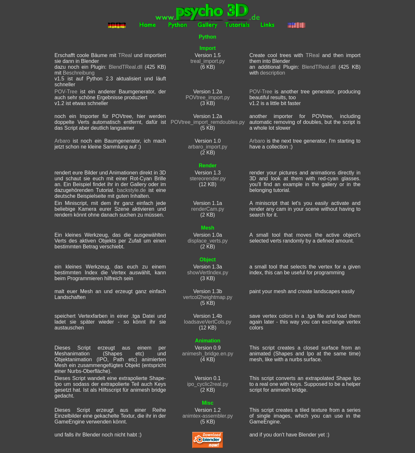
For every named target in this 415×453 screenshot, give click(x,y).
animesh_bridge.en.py (207, 353)
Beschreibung (79, 73)
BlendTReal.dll (125, 67)
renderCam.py (207, 209)
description (272, 73)
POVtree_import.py (207, 97)
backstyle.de (131, 190)
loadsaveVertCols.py (207, 322)
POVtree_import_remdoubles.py (208, 122)
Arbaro (62, 141)
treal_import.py (208, 61)
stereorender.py (208, 178)
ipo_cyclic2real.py (207, 384)
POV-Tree (65, 91)
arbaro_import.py (207, 146)
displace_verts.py (208, 241)
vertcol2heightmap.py (207, 297)
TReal (125, 55)
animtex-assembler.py (208, 416)
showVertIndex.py (207, 272)
